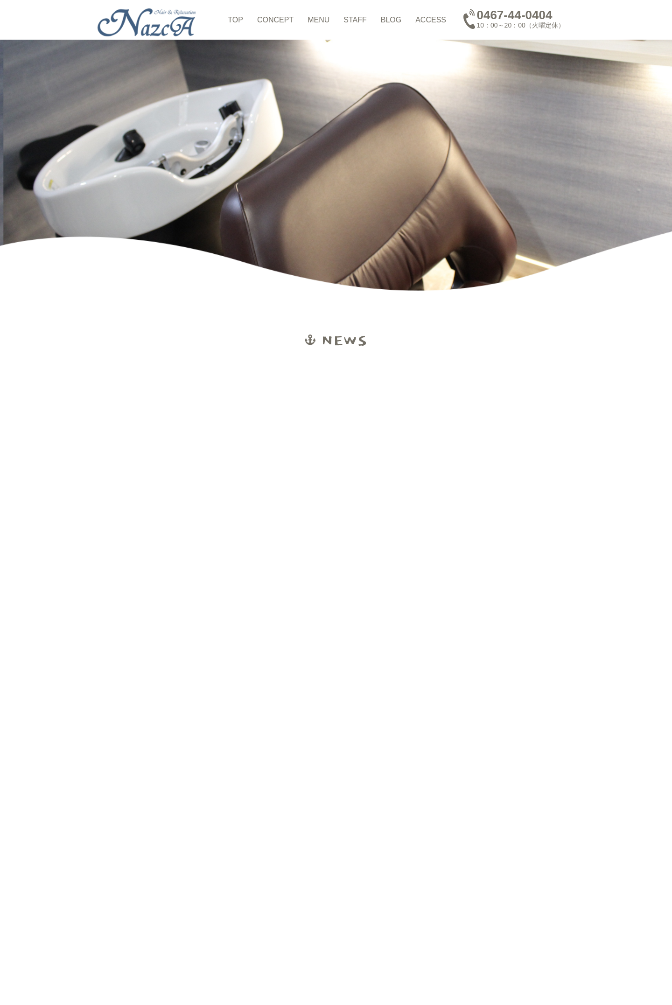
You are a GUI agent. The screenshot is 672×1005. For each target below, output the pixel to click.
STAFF (354, 20)
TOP (235, 20)
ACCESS (430, 20)
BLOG (391, 20)
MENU (318, 20)
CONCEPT (275, 20)
